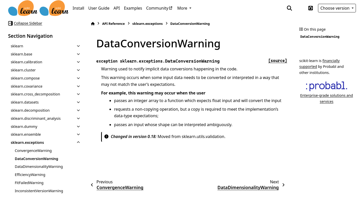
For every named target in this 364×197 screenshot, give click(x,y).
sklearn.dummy (24, 126)
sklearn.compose (25, 78)
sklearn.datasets (24, 102)
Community (157, 8)
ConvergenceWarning (33, 150)
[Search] (289, 8)
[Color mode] (300, 8)
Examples (133, 8)
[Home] (93, 23)
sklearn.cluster (23, 70)
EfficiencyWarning (30, 174)
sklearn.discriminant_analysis (35, 118)
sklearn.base (21, 54)
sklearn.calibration (26, 62)
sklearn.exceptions (27, 142)
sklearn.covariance (26, 86)
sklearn (17, 46)
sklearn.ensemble (26, 134)
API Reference (113, 23)
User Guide (98, 8)
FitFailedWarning (29, 182)
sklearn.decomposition (30, 110)
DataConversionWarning (36, 158)
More (182, 8)
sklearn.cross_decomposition (35, 94)
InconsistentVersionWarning (39, 190)
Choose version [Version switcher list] (335, 8)
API (116, 8)
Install (78, 8)
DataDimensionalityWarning (39, 166)
